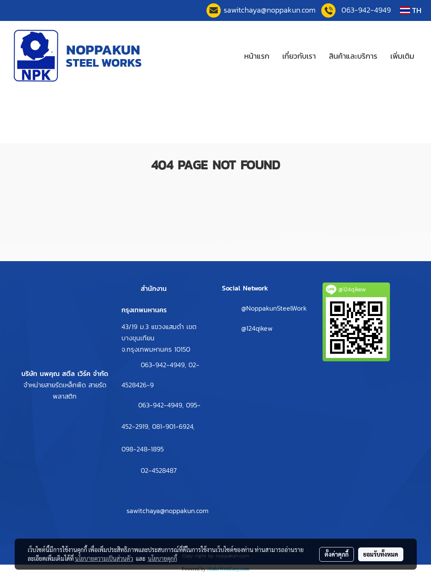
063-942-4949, (164, 365)
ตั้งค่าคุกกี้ (336, 554)
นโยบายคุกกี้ (162, 558)
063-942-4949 (366, 10)
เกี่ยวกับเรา (299, 56)
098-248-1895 (142, 449)
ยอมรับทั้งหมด (380, 554)
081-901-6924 (172, 426)
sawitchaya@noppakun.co (269, 10)
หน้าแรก (256, 56)
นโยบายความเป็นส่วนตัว (104, 558)
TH (410, 10)
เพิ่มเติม (402, 56)
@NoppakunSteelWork (274, 308)
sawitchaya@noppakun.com (167, 511)
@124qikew (257, 328)
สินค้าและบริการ (353, 56)
